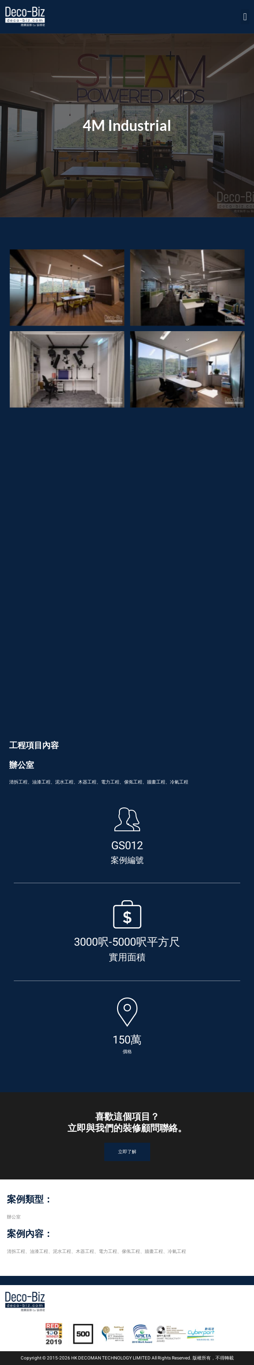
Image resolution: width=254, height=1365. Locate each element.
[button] (245, 16)
